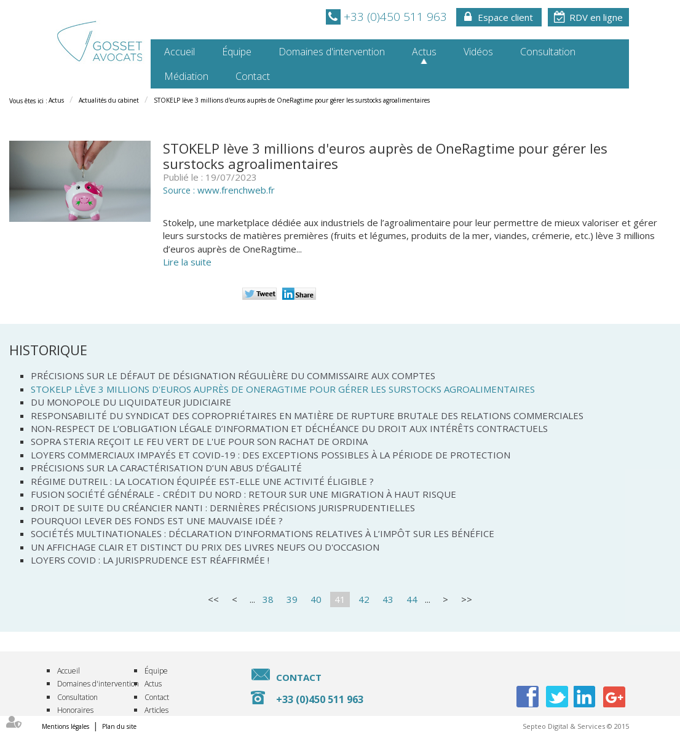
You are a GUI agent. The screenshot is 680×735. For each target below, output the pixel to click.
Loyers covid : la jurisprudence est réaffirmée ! (150, 560)
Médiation (186, 76)
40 (316, 599)
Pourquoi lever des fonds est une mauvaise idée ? (157, 520)
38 (268, 599)
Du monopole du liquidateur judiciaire (131, 402)
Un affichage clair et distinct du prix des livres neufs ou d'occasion (205, 547)
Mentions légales (65, 726)
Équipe (236, 51)
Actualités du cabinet (109, 100)
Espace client (505, 17)
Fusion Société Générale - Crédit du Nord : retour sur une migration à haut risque (243, 494)
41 (340, 599)
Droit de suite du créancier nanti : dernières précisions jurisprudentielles (223, 507)
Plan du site (119, 726)
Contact (252, 76)
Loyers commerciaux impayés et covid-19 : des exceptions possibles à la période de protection (270, 455)
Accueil (179, 51)
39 (292, 599)
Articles (156, 710)
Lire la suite (187, 262)
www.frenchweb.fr (236, 190)
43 (387, 599)
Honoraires (75, 710)
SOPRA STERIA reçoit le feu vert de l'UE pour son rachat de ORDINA (199, 441)
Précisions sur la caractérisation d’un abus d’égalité (166, 468)
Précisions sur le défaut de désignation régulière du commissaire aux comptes (233, 375)
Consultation (547, 51)
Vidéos (478, 51)
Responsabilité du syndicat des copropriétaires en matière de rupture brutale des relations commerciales (307, 415)
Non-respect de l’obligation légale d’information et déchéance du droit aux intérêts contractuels (289, 428)
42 (364, 599)
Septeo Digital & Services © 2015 (576, 726)
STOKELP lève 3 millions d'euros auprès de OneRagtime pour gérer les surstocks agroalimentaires (292, 100)
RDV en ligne (596, 17)
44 (411, 599)
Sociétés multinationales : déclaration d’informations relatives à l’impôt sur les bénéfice (262, 533)
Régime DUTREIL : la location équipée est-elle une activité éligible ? (202, 481)
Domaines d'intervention (332, 51)
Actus (424, 51)
